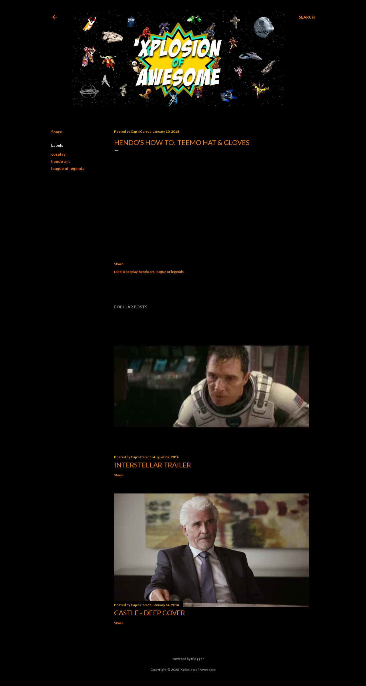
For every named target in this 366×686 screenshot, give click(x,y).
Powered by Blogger (183, 658)
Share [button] (56, 131)
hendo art (60, 161)
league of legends (67, 168)
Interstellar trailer (152, 465)
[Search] (307, 17)
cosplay (58, 154)
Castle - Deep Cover (149, 612)
